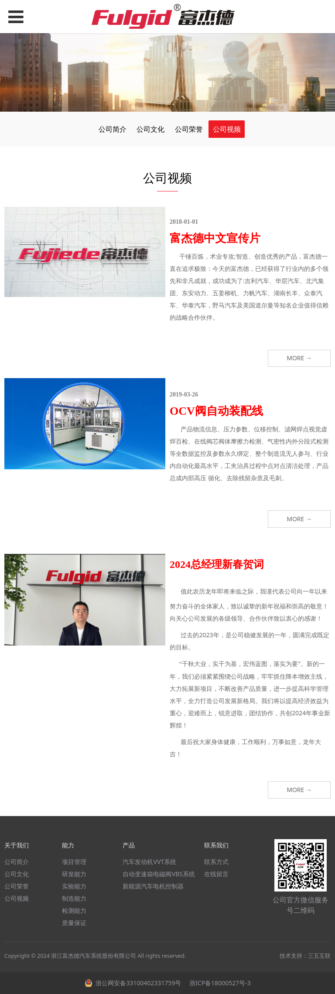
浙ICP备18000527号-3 (219, 983)
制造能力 (74, 898)
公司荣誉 (189, 129)
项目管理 (74, 861)
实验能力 (74, 886)
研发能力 (74, 874)
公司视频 (227, 129)
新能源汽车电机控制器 (153, 886)
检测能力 (74, 910)
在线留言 (216, 874)
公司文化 (150, 129)
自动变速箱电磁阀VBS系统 (159, 874)
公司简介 (112, 129)
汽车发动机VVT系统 (149, 861)
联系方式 (216, 861)
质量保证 (74, 923)
